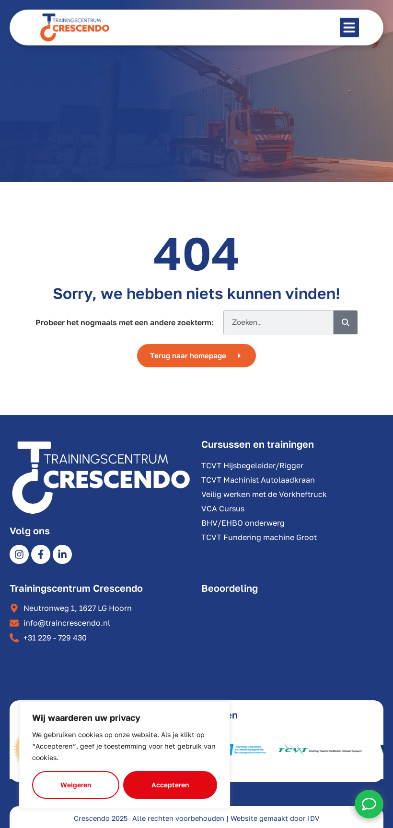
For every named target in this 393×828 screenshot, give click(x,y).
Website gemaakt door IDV (275, 818)
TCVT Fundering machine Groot (259, 537)
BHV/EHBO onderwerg (243, 523)
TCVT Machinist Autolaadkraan (258, 480)
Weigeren (75, 785)
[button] (349, 27)
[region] (124, 755)
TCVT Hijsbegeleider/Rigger (252, 465)
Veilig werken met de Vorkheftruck (264, 494)
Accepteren (170, 785)
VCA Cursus (222, 508)
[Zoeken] (346, 322)
